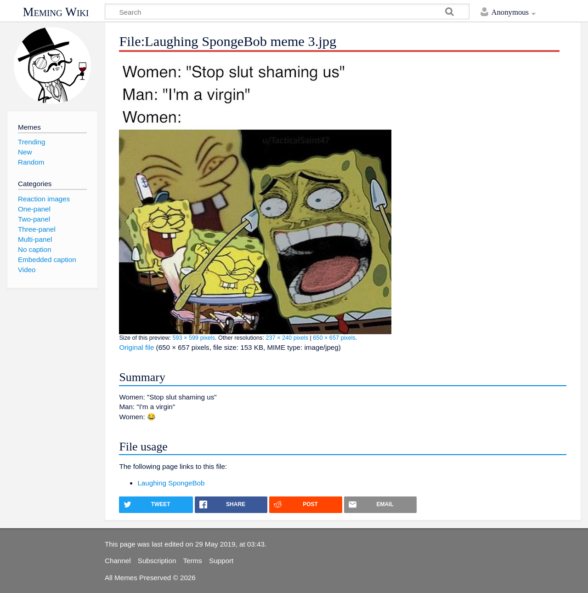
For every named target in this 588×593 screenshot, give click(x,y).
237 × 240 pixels (287, 338)
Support (221, 560)
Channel (118, 560)
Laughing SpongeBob (170, 483)
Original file (136, 347)
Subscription (157, 560)
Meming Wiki (56, 12)
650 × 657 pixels (334, 338)
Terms (192, 560)
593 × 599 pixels (193, 338)
